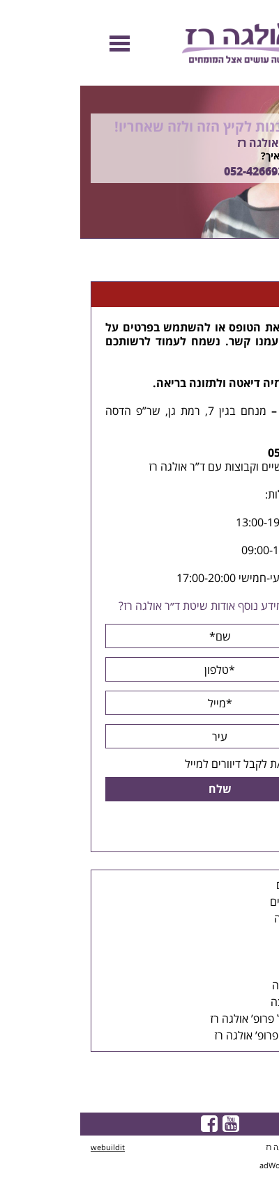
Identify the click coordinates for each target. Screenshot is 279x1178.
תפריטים (235, 969)
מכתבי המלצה (222, 1003)
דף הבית (253, 265)
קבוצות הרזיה (224, 919)
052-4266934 (177, 172)
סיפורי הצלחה (223, 986)
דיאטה (164, 384)
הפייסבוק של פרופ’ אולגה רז (192, 1019)
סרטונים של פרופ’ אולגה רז (194, 1036)
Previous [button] (261, 79)
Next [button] (269, 246)
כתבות (240, 952)
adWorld (194, 1165)
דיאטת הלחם (225, 886)
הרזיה (197, 384)
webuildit (27, 1147)
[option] (139, 162)
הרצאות (236, 936)
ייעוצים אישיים (222, 902)
